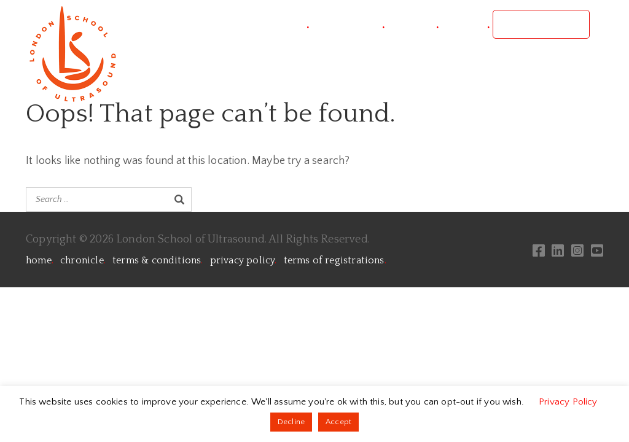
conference (348, 24)
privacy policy (243, 260)
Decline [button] (291, 421)
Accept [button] (338, 421)
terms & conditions (157, 260)
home (39, 260)
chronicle (83, 260)
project (285, 24)
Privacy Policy (568, 402)
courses (413, 24)
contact (466, 24)
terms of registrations (335, 260)
